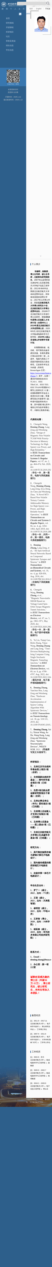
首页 (8, 18)
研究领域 (10, 23)
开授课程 (10, 27)
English (39, 9)
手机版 (47, 9)
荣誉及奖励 (10, 41)
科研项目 (10, 32)
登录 (31, 9)
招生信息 (10, 45)
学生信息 (10, 50)
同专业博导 (26, 14)
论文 (8, 36)
